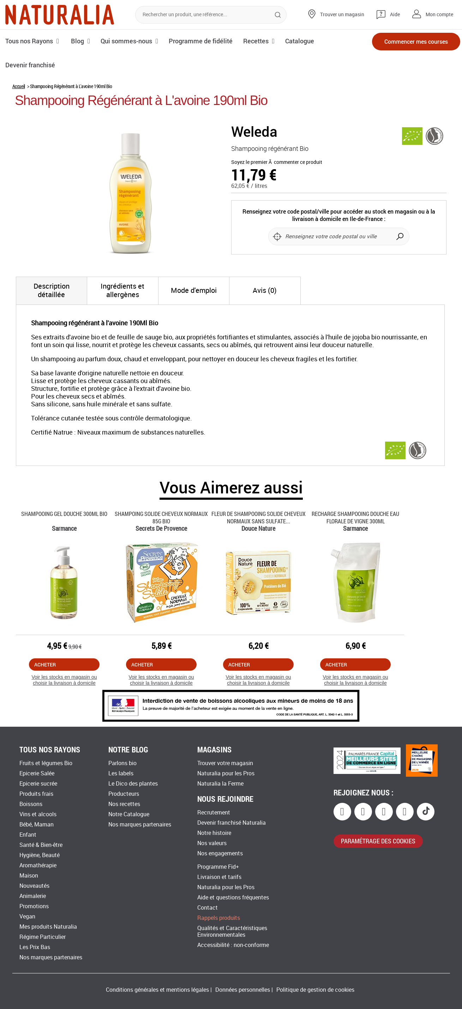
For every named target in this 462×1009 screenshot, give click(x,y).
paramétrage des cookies (378, 841)
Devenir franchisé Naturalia (231, 822)
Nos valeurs (212, 843)
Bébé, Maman (36, 824)
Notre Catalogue (128, 814)
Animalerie (32, 896)
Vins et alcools (37, 814)
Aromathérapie (37, 865)
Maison (28, 875)
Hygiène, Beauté (39, 855)
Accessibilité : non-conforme (233, 945)
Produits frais (36, 793)
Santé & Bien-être (40, 845)
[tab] (52, 291)
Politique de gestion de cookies (315, 989)
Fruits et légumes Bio (45, 763)
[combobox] (211, 15)
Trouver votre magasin (225, 763)
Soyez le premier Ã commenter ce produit (276, 162)
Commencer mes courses (416, 41)
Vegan (27, 916)
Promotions (34, 906)
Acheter (45, 664)
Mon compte (439, 15)
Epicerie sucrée (38, 783)
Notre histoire (214, 833)
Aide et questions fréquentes (233, 897)
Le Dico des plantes (133, 783)
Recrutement (213, 812)
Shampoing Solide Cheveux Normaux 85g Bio (161, 517)
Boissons (30, 804)
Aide (395, 15)
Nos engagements (220, 853)
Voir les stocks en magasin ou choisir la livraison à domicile (64, 680)
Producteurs (123, 793)
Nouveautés (34, 885)
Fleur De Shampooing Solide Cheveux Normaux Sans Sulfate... (258, 517)
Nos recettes (124, 804)
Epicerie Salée (36, 773)
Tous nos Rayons (29, 41)
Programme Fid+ (218, 866)
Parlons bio (122, 763)
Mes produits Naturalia (48, 926)
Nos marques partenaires (50, 957)
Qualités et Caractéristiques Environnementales (232, 931)
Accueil (18, 86)
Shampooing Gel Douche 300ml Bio (64, 513)
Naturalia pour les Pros (225, 773)
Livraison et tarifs (219, 877)
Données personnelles (242, 989)
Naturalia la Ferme (220, 783)
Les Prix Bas (34, 947)
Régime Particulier (42, 937)
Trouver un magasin (342, 15)
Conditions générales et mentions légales (157, 989)
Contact (207, 907)
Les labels (120, 773)
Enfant (27, 834)
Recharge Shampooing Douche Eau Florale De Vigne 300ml (355, 517)
